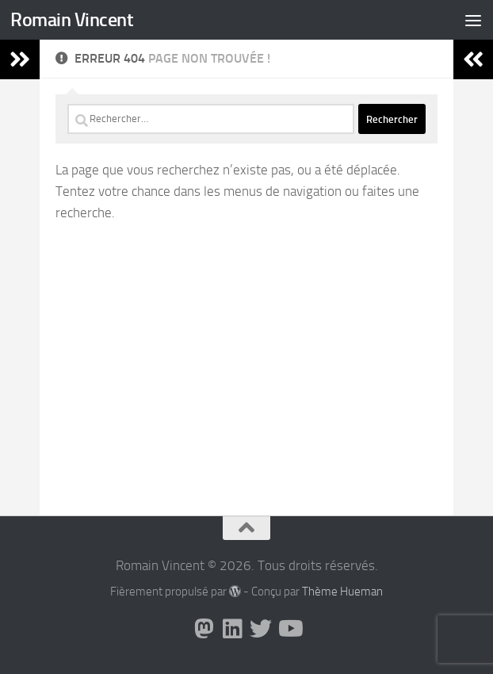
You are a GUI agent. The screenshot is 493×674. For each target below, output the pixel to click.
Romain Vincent (71, 20)
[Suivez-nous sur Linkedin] (232, 629)
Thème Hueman (342, 591)
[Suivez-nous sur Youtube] (289, 629)
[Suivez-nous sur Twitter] (261, 629)
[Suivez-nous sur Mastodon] (204, 629)
